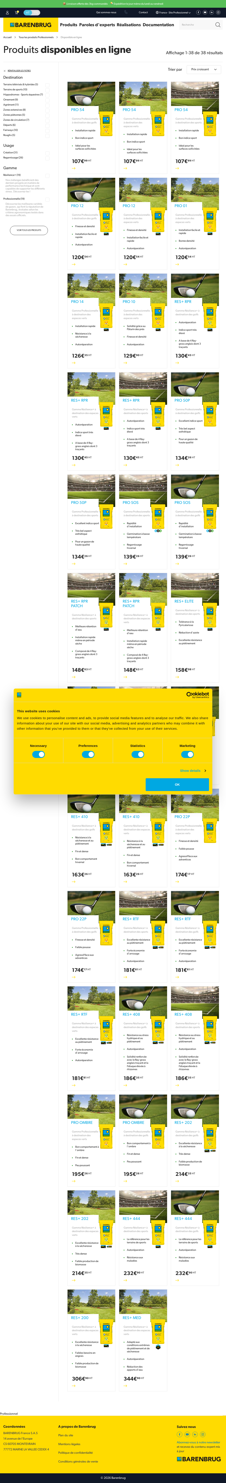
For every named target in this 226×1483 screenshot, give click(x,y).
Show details (190, 770)
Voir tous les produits (29, 230)
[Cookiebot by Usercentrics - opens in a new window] (189, 695)
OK (177, 784)
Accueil (7, 37)
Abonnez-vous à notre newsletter (198, 1442)
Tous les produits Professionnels (36, 37)
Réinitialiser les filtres (19, 71)
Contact (143, 12)
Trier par (175, 70)
